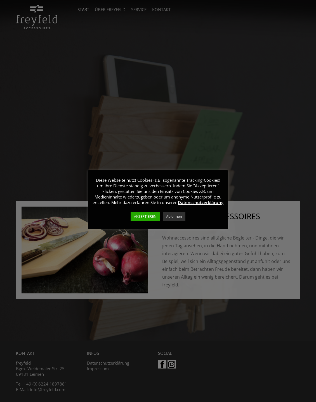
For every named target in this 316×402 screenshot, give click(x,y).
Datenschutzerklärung (200, 202)
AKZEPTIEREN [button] (145, 216)
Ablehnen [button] (174, 216)
